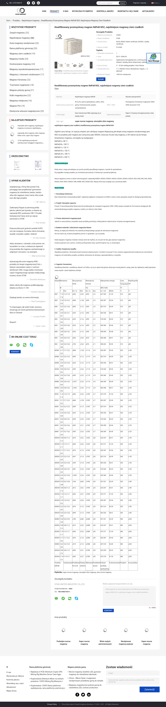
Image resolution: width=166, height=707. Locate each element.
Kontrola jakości (105, 11)
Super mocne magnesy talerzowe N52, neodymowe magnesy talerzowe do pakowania (84, 642)
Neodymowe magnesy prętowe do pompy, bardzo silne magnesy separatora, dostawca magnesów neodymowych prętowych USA (126, 642)
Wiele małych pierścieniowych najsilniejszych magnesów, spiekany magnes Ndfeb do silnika (105, 642)
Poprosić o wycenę (139, 3)
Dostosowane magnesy (20, 64)
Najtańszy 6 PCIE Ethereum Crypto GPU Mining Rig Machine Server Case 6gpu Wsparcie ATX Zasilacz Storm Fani (46, 673)
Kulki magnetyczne (18, 95)
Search (122, 3)
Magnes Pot (15, 106)
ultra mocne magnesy (104, 572)
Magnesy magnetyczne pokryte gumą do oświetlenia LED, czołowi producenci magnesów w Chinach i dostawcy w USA (85, 686)
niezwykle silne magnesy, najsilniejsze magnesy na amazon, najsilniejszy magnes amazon (30, 128)
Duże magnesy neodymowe (22, 43)
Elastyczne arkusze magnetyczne (25, 111)
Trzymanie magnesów (20, 85)
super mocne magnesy (70, 572)
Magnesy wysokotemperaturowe (24, 69)
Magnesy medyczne (19, 100)
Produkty (54, 11)
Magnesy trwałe (17, 59)
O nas (65, 11)
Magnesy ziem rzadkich (20, 53)
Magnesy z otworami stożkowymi (25, 74)
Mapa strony (12, 691)
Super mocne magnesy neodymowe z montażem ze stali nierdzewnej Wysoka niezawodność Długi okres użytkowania (146, 642)
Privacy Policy (52, 704)
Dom (44, 11)
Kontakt (101, 79)
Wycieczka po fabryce (82, 11)
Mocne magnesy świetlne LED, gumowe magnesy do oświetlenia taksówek (85, 673)
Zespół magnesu (17, 32)
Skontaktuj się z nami (128, 11)
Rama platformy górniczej (21, 48)
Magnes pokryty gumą (20, 90)
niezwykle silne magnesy (87, 572)
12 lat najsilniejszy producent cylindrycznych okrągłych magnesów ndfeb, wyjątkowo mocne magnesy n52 (31, 143)
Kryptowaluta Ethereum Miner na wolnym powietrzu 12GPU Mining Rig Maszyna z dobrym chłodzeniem (47, 680)
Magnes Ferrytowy (18, 80)
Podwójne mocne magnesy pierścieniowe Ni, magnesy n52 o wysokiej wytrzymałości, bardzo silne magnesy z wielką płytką (63, 642)
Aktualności (148, 11)
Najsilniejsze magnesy (31, 21)
